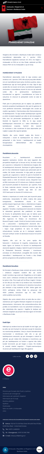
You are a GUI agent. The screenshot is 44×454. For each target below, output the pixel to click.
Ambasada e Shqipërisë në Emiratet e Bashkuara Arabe (16, 8)
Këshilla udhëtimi (8, 401)
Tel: (13, 429)
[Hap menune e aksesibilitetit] (5, 450)
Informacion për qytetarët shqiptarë (14, 396)
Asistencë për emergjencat (11, 394)
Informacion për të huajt (10, 399)
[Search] (42, 8)
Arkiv (4, 411)
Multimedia (6, 406)
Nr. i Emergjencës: (18, 433)
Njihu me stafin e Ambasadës (12, 409)
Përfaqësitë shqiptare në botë (14, 2)
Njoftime (5, 404)
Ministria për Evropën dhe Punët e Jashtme (17, 391)
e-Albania (6, 379)
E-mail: (15, 436)
